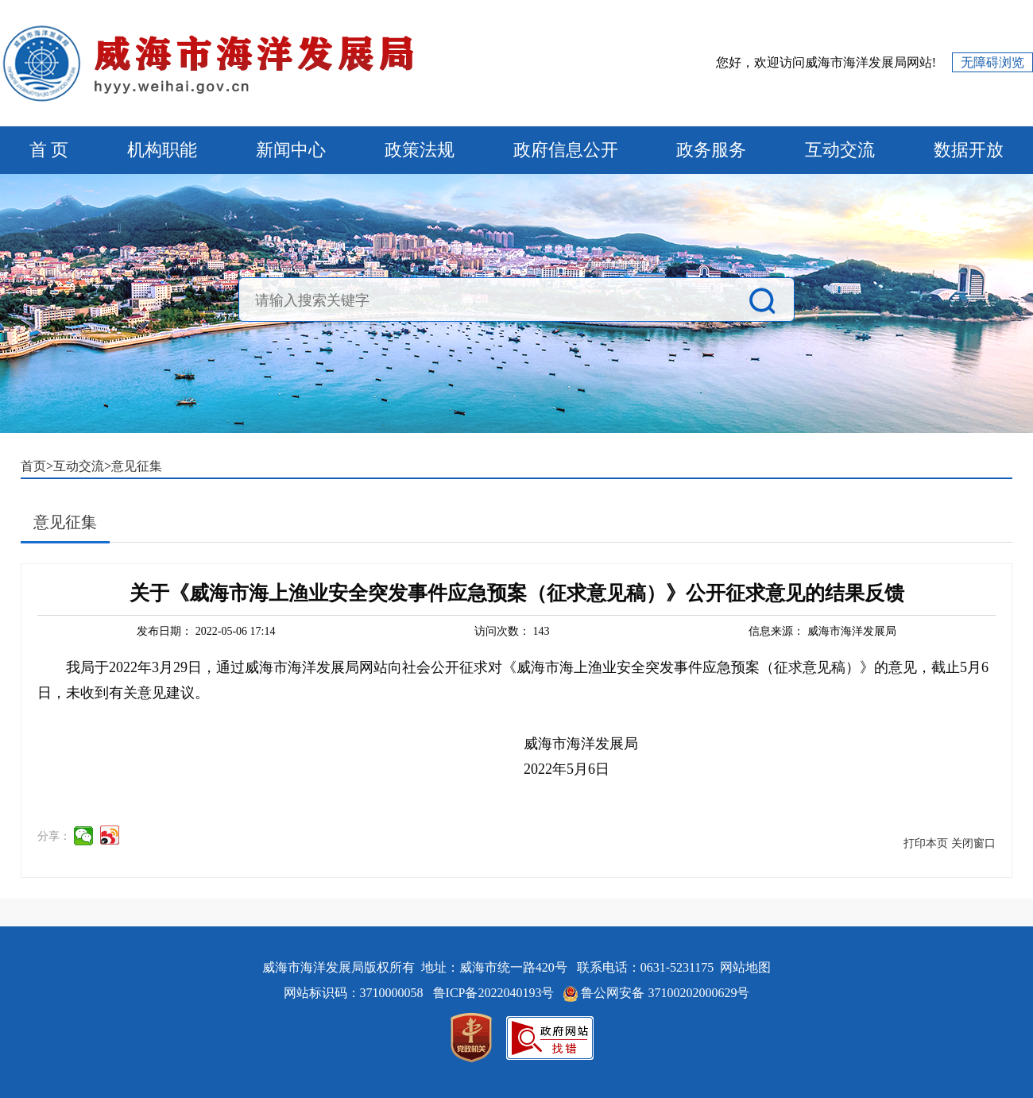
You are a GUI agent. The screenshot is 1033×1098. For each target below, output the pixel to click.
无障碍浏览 (992, 62)
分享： (54, 836)
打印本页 (925, 843)
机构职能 (162, 150)
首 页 (49, 150)
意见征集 (136, 466)
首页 (33, 466)
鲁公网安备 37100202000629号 (665, 992)
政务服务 (711, 150)
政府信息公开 (565, 150)
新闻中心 (291, 150)
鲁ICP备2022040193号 (495, 992)
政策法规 (420, 150)
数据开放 (969, 150)
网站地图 (745, 967)
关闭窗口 (973, 843)
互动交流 (840, 150)
